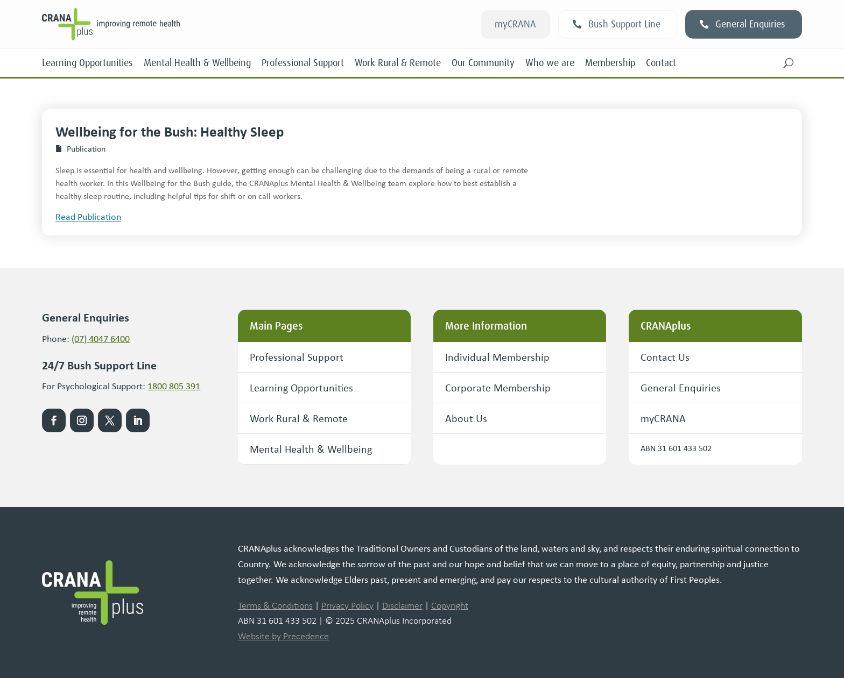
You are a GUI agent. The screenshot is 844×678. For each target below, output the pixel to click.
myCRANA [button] (515, 24)
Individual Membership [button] (497, 356)
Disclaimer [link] (402, 605)
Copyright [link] (449, 605)
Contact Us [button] (665, 356)
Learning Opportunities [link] (87, 62)
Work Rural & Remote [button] (299, 418)
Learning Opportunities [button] (301, 387)
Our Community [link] (483, 62)
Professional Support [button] (296, 356)
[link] (192, 24)
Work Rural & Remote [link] (398, 62)
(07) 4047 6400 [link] (101, 338)
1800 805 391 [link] (173, 385)
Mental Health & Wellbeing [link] (197, 62)
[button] (788, 62)
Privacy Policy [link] (347, 605)
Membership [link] (610, 62)
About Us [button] (466, 418)
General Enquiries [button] (750, 24)
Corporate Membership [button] (498, 387)
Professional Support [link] (303, 62)
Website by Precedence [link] (283, 636)
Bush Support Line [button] (624, 24)
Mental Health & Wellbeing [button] (311, 448)
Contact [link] (661, 62)
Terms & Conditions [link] (275, 605)
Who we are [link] (549, 62)
